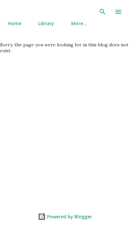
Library (46, 23)
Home (14, 23)
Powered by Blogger (65, 216)
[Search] (102, 12)
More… (79, 23)
